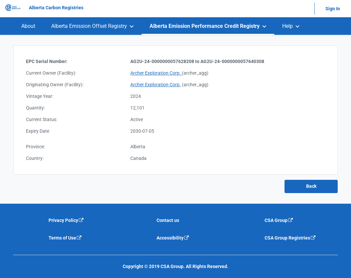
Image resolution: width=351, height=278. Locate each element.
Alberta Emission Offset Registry (89, 26)
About (28, 26)
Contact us (168, 220)
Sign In (332, 8)
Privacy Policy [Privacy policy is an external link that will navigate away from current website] (66, 220)
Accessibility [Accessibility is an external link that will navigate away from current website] (173, 238)
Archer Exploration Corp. (156, 73)
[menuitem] (28, 26)
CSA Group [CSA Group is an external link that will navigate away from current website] (279, 220)
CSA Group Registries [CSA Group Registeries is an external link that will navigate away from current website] (290, 238)
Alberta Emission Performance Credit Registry (205, 26)
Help (287, 26)
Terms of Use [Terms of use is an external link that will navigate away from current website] (65, 238)
